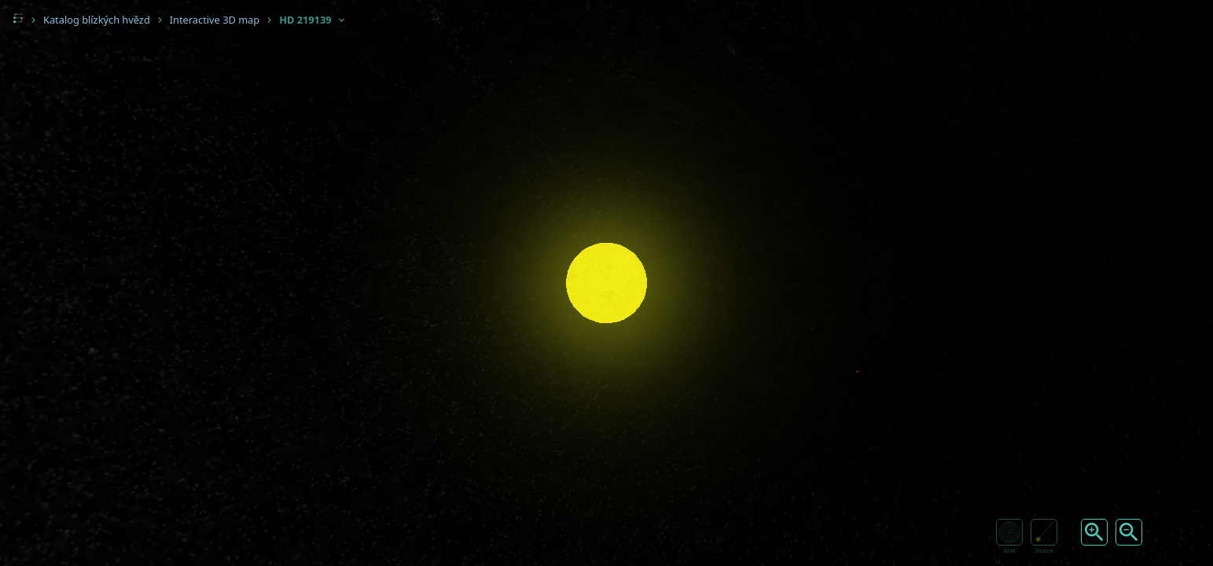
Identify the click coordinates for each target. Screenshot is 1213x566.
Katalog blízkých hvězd (96, 20)
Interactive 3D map (214, 20)
